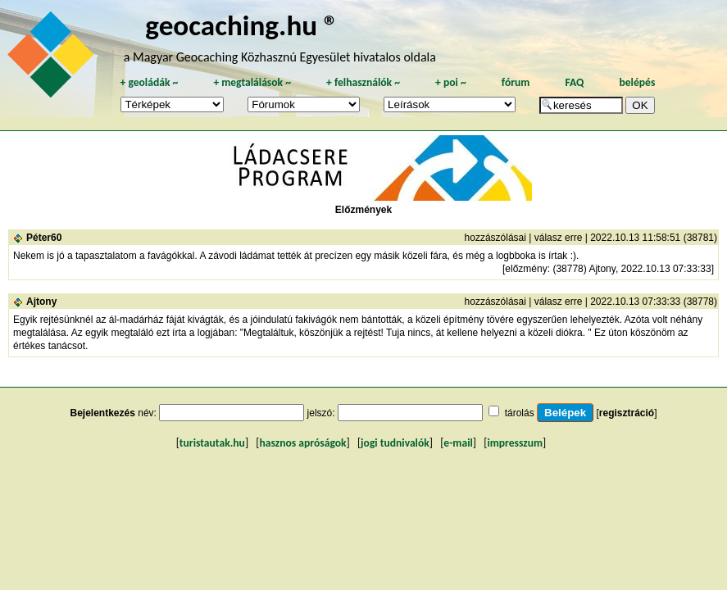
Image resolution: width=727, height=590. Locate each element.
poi (450, 82)
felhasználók (363, 82)
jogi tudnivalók (395, 443)
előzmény (526, 269)
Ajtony (41, 301)
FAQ (574, 82)
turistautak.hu (212, 443)
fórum (516, 82)
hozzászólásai (495, 237)
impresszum (515, 443)
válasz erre (558, 237)
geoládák (149, 82)
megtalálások (252, 82)
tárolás (519, 413)
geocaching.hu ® (242, 25)
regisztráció (626, 413)
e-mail (457, 443)
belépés (637, 82)
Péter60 (43, 237)
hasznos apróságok (302, 443)
